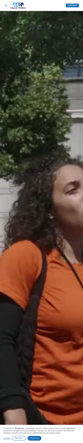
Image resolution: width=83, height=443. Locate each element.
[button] (6, 5)
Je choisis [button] (7, 438)
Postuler (72, 5)
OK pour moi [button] (34, 438)
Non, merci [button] (19, 438)
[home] (18, 5)
